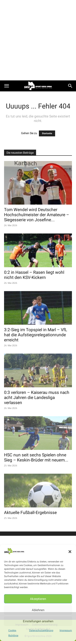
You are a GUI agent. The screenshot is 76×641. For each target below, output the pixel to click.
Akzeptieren (38, 599)
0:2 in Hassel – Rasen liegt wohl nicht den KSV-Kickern (34, 275)
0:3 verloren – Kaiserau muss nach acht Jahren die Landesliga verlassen (36, 397)
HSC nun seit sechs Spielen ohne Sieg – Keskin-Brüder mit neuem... (36, 457)
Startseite (47, 133)
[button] (70, 552)
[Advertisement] (38, 40)
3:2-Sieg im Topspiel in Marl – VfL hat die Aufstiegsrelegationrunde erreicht (35, 334)
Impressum (66, 630)
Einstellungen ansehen (38, 621)
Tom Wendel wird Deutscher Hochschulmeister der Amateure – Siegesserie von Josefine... (36, 214)
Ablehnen (38, 610)
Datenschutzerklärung (41, 630)
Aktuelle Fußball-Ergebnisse (30, 512)
